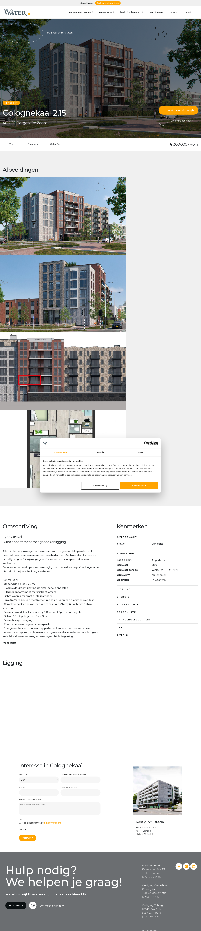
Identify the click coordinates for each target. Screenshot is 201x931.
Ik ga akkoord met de (41, 823)
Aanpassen (100, 485)
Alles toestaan (139, 485)
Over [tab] (140, 452)
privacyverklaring (52, 823)
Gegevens (23, 774)
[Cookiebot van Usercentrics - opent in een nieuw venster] (146, 443)
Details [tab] (100, 452)
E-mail (22, 787)
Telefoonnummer (69, 787)
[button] (81, 12)
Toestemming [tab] (60, 452)
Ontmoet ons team (52, 905)
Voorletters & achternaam (73, 774)
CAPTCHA (23, 829)
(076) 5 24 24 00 (144, 834)
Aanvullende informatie (30, 800)
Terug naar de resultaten (38, 33)
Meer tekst (9, 642)
